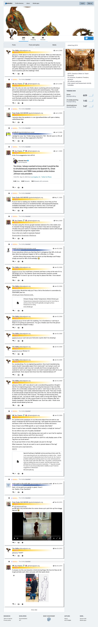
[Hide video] (53, 538)
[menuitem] (37, 526)
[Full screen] (59, 538)
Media (54, 45)
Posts (14, 45)
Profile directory (19, 3)
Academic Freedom (82, 77)
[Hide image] (14, 159)
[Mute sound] (17, 538)
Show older (34, 610)
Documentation (23, 618)
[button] (37, 526)
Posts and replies (34, 45)
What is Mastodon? (49, 616)
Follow (89, 38)
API (20, 620)
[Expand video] (56, 538)
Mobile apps (36, 3)
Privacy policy (7, 620)
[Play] (14, 538)
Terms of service (8, 618)
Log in (82, 3)
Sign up (90, 3)
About (28, 3)
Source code (83, 618)
